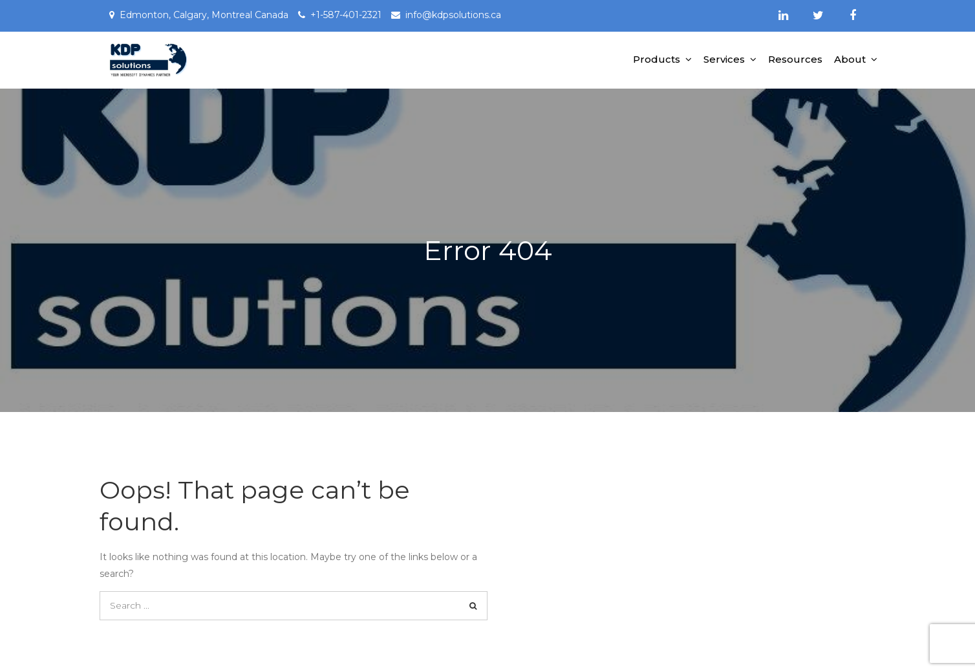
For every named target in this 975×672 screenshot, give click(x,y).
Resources (795, 59)
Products (656, 59)
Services (724, 59)
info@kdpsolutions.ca (453, 15)
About (850, 59)
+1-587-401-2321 (345, 15)
